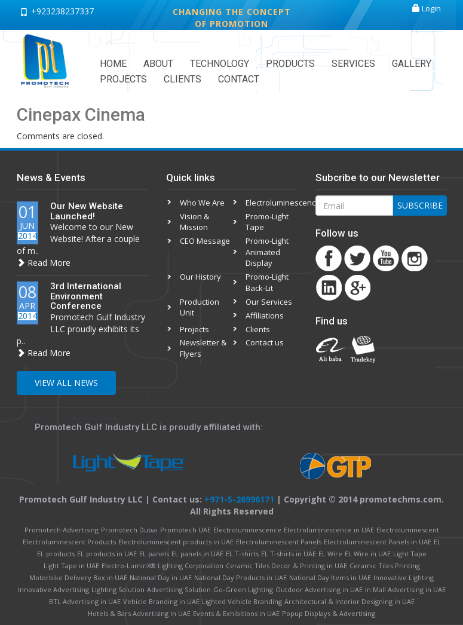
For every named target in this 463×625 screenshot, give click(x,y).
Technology (219, 63)
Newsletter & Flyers (203, 348)
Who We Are (202, 202)
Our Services (269, 301)
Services (353, 63)
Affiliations (265, 315)
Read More (43, 262)
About (158, 63)
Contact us (265, 342)
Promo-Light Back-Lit (267, 282)
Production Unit (199, 307)
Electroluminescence (271, 202)
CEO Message (205, 240)
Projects (123, 79)
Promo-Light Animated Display (267, 251)
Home (113, 63)
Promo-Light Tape (267, 222)
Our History (200, 276)
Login (426, 8)
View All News (66, 382)
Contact (238, 79)
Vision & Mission (194, 222)
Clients (182, 79)
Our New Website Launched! (86, 211)
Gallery (411, 63)
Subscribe (420, 205)
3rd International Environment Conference (85, 296)
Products (290, 63)
